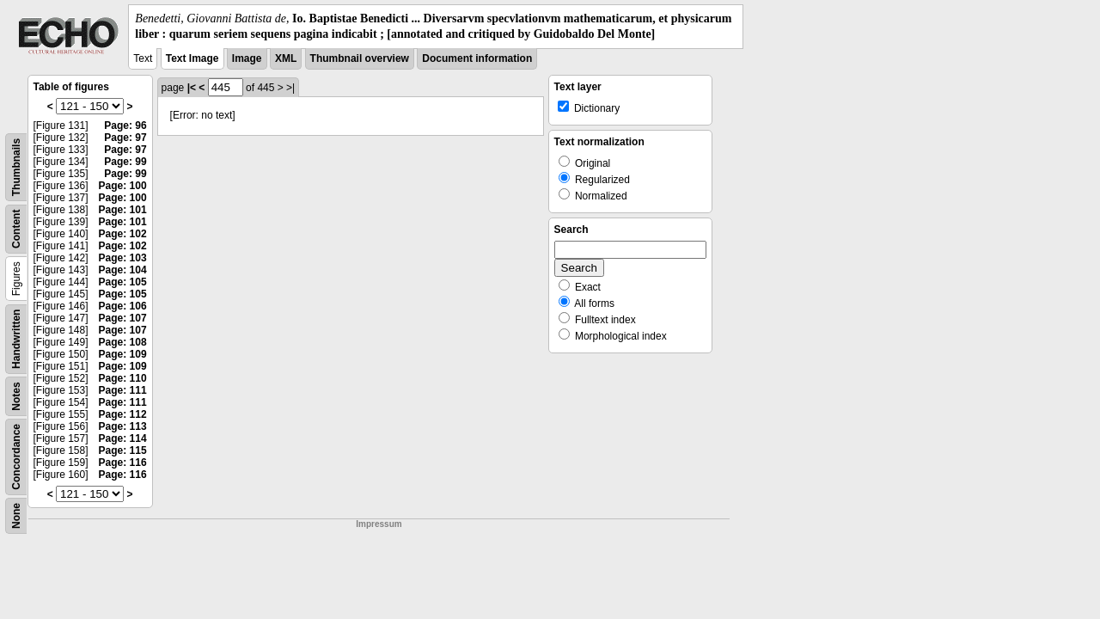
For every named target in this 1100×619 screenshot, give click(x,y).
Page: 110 (123, 378)
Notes (16, 397)
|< (191, 88)
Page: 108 (123, 342)
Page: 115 (123, 450)
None (16, 516)
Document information (477, 58)
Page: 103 (123, 258)
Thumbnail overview (359, 58)
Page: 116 (123, 463)
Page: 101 (123, 210)
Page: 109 (123, 354)
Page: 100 (123, 186)
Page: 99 (125, 162)
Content (16, 229)
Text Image (192, 58)
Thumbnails (16, 167)
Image (247, 58)
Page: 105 (123, 282)
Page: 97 (125, 138)
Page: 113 (123, 426)
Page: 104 (123, 270)
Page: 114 (123, 438)
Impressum (378, 524)
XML (285, 58)
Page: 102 (123, 234)
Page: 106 (123, 306)
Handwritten (16, 339)
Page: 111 (123, 390)
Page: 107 (123, 318)
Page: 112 (123, 414)
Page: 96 (125, 126)
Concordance (16, 457)
